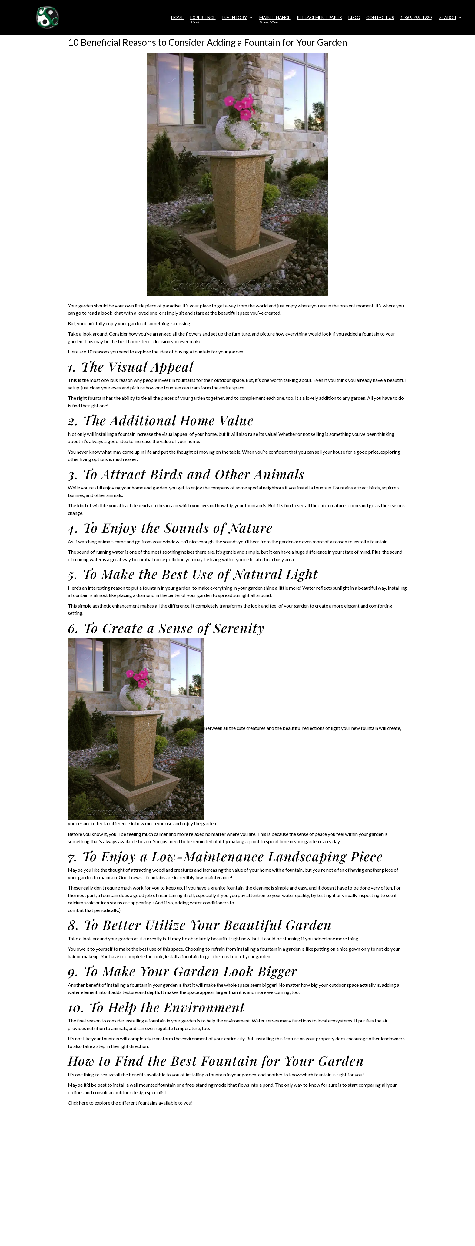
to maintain (105, 877)
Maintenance (275, 19)
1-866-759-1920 (416, 17)
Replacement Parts (319, 17)
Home (177, 17)
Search (450, 17)
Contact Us (380, 17)
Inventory (237, 17)
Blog (354, 17)
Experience (203, 19)
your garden (130, 323)
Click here (78, 1102)
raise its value (262, 434)
